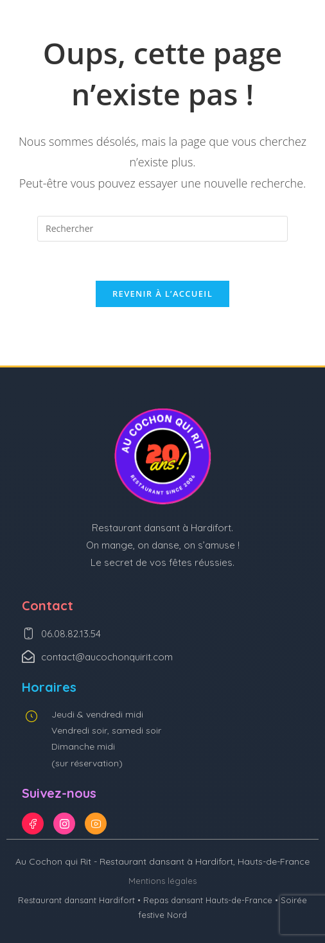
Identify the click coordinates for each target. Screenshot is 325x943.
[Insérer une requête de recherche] (162, 229)
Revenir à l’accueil (162, 293)
